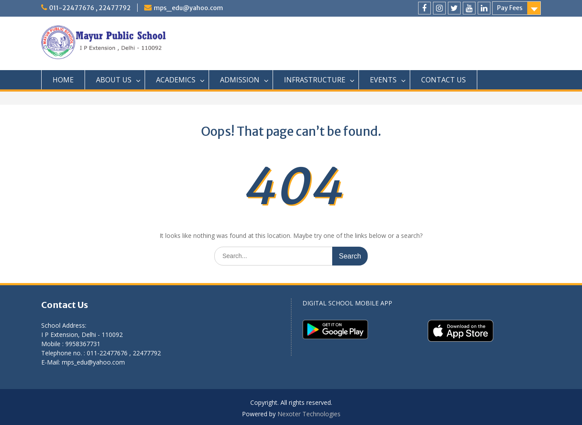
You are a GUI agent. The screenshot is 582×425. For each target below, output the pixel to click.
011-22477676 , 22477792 (90, 8)
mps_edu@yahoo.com (188, 8)
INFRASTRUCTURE (314, 80)
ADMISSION (239, 80)
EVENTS (383, 80)
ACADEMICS (175, 80)
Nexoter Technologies (309, 414)
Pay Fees (509, 8)
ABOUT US (113, 80)
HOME (63, 80)
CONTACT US (443, 80)
